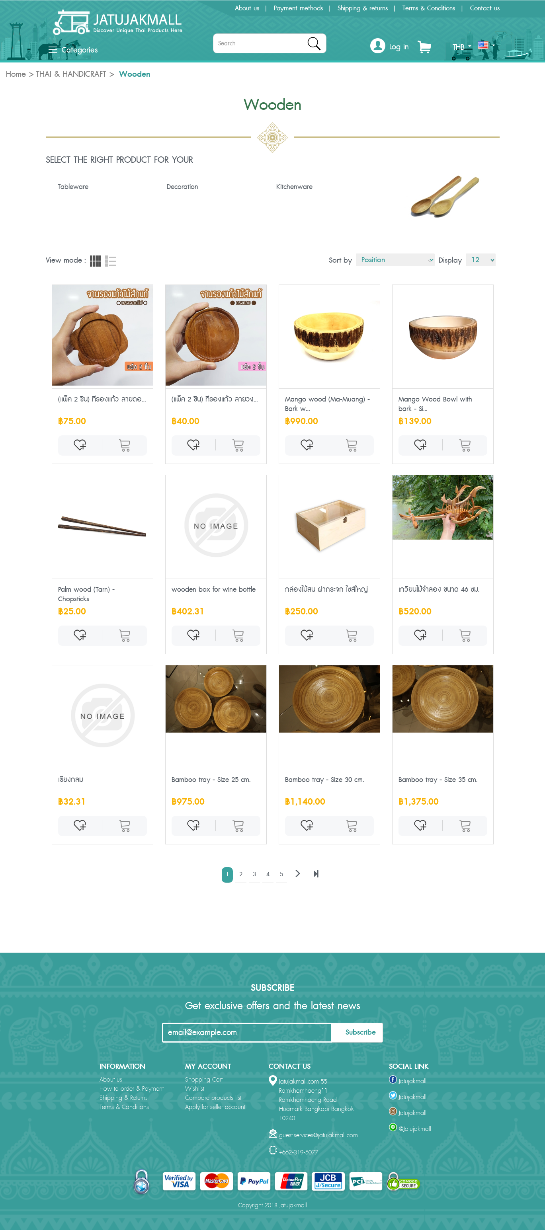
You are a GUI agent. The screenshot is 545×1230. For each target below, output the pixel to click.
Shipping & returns (363, 8)
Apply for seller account (215, 1107)
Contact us (485, 8)
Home (16, 74)
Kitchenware (294, 187)
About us (247, 8)
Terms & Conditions (428, 8)
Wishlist (194, 1089)
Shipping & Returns (124, 1098)
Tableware (73, 187)
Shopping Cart (204, 1079)
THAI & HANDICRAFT (71, 74)
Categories (73, 50)
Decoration (182, 187)
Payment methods (298, 8)
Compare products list (213, 1098)
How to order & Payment (132, 1089)
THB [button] (462, 47)
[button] (389, 47)
